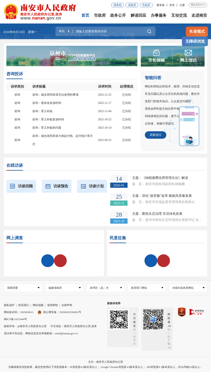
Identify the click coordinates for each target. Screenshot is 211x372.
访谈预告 (56, 186)
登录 (172, 5)
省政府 (132, 5)
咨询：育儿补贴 (42, 111)
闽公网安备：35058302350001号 (59, 312)
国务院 (118, 5)
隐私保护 (9, 305)
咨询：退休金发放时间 (46, 102)
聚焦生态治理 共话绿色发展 (162, 213)
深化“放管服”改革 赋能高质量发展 (167, 195)
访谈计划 (92, 186)
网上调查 (14, 238)
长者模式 (197, 31)
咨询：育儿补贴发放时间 (48, 119)
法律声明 (66, 305)
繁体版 (161, 5)
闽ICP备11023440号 (15, 319)
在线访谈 (14, 165)
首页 (85, 15)
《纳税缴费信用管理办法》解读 (165, 178)
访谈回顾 (21, 186)
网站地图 (38, 305)
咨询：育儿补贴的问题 (46, 127)
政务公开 (118, 15)
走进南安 (199, 15)
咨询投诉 (14, 74)
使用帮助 (52, 305)
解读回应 (138, 15)
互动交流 (179, 15)
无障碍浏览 (195, 41)
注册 (182, 5)
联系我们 (23, 305)
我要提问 (155, 134)
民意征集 (118, 238)
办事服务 (158, 15)
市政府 (146, 5)
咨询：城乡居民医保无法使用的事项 (55, 94)
